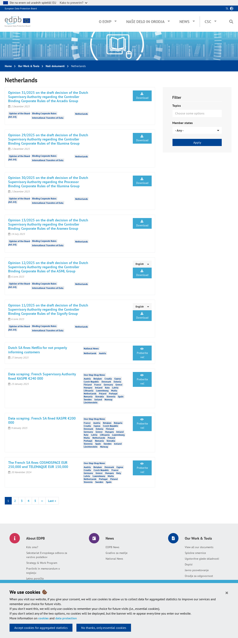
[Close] (226, 592)
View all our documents (199, 547)
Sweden (88, 399)
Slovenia (111, 396)
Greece (119, 384)
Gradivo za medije (116, 553)
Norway (108, 399)
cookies (43, 618)
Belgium (97, 378)
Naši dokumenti (55, 66)
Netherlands (81, 113)
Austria (102, 353)
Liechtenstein (90, 402)
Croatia (108, 378)
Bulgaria (118, 422)
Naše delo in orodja (145, 21)
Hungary (88, 387)
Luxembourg (102, 390)
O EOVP (105, 21)
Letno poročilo (35, 578)
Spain (120, 396)
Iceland (98, 399)
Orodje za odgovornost (199, 576)
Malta (114, 390)
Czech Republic (91, 381)
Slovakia (99, 396)
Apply (197, 142)
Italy (107, 387)
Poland (102, 393)
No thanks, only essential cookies (103, 628)
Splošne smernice (195, 553)
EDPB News (112, 547)
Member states (182, 123)
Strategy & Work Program (41, 563)
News (184, 21)
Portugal (113, 393)
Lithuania (88, 390)
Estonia (117, 381)
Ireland (98, 387)
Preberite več (142, 353)
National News (114, 558)
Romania (88, 396)
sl (227, 8)
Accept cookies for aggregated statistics (41, 628)
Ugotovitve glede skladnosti (202, 558)
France (97, 384)
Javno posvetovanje (197, 570)
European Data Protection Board (21, 8)
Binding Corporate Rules (44, 113)
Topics (176, 106)
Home (8, 66)
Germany (108, 384)
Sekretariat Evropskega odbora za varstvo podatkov (46, 555)
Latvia (115, 387)
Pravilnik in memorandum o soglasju (43, 571)
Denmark (106, 381)
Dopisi (189, 564)
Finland (88, 384)
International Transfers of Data (47, 117)
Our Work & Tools (28, 66)
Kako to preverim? (73, 2)
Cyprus (117, 378)
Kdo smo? (32, 547)
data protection (66, 618)
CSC (208, 21)
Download (142, 96)
